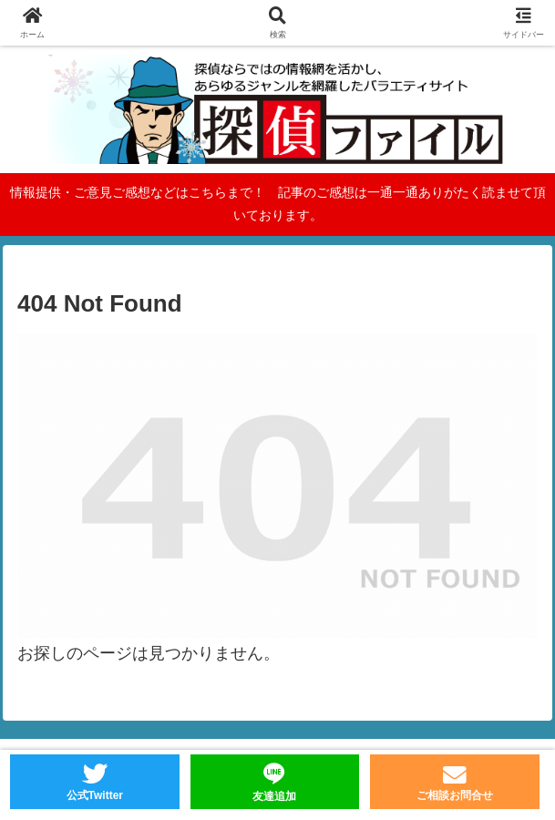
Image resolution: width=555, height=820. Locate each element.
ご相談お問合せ (454, 795)
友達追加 (274, 796)
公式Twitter (95, 795)
